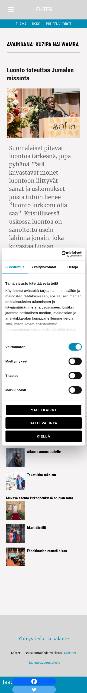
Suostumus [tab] (15, 267)
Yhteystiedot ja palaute (43, 638)
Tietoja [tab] (72, 267)
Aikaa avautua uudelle (44, 451)
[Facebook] (34, 681)
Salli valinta (43, 423)
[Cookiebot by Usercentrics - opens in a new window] (62, 254)
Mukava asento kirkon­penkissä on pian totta (39, 498)
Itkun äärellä (36, 527)
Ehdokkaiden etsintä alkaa (47, 550)
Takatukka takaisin (41, 474)
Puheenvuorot (58, 23)
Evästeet (70, 653)
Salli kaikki (43, 410)
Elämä (21, 23)
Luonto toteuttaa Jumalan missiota (40, 73)
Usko (36, 23)
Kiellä (43, 436)
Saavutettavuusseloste (43, 662)
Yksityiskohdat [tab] (44, 267)
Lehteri (43, 9)
